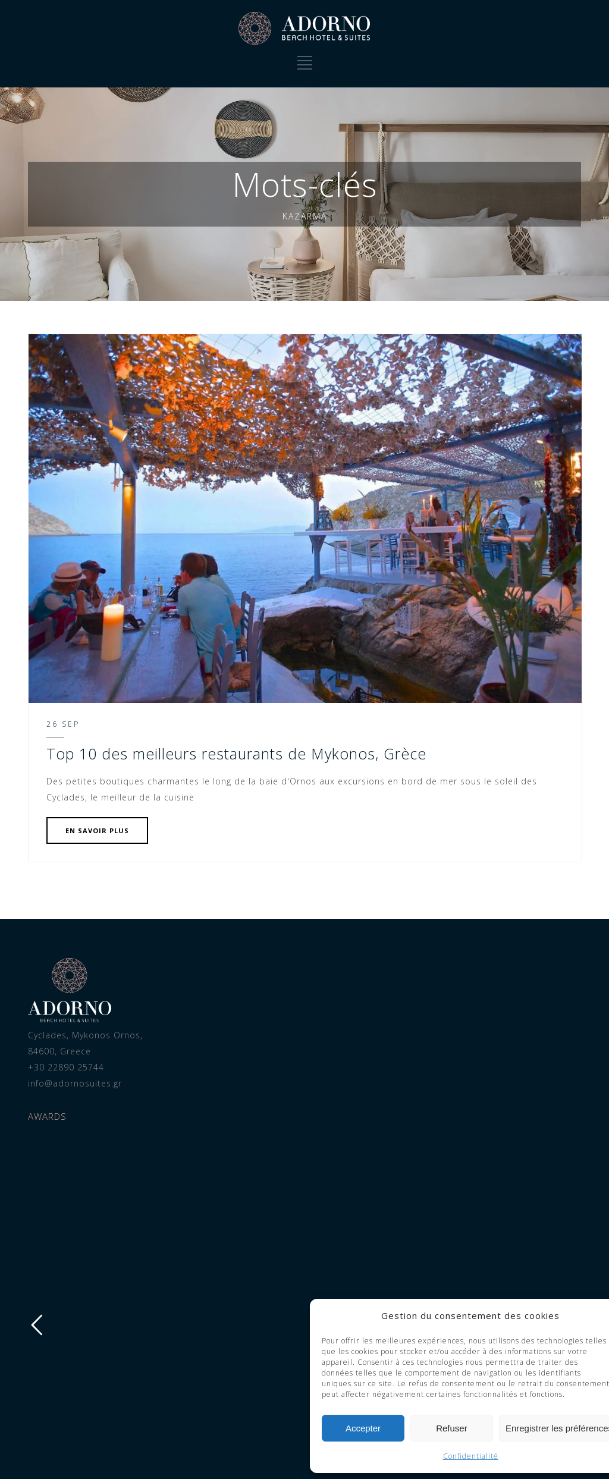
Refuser (148, 1428)
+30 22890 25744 (56, 1067)
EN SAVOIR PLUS (87, 830)
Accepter (59, 1428)
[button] (309, 1316)
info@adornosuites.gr (65, 1083)
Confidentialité (166, 1456)
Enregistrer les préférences (255, 1428)
